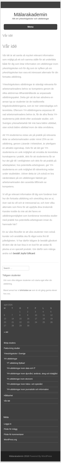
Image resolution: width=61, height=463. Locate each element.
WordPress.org (10, 439)
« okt (6, 332)
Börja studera (9, 343)
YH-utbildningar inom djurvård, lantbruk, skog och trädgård (32, 373)
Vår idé (7, 401)
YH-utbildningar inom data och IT (21, 368)
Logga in (7, 424)
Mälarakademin (30, 14)
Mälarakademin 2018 (19, 456)
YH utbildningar (10, 359)
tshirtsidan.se (25, 290)
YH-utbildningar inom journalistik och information (28, 389)
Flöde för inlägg (10, 429)
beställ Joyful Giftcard (24, 253)
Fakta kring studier (12, 348)
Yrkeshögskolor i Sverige (15, 353)
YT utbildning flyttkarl (16, 363)
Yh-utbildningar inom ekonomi (20, 379)
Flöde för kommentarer (14, 434)
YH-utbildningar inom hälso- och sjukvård (24, 384)
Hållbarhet (8, 395)
